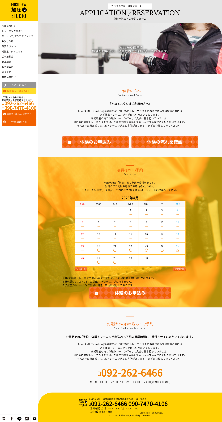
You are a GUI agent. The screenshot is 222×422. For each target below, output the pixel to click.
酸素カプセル (9, 46)
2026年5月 (179, 269)
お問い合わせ (9, 77)
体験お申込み (19, 114)
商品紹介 (6, 62)
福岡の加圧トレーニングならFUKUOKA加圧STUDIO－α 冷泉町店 (83, 402)
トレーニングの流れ (12, 31)
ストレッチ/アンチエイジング (17, 36)
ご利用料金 (8, 56)
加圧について (9, 26)
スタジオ (6, 72)
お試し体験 (8, 41)
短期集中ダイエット (12, 51)
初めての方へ (19, 85)
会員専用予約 (19, 122)
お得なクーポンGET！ (19, 91)
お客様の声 (8, 67)
